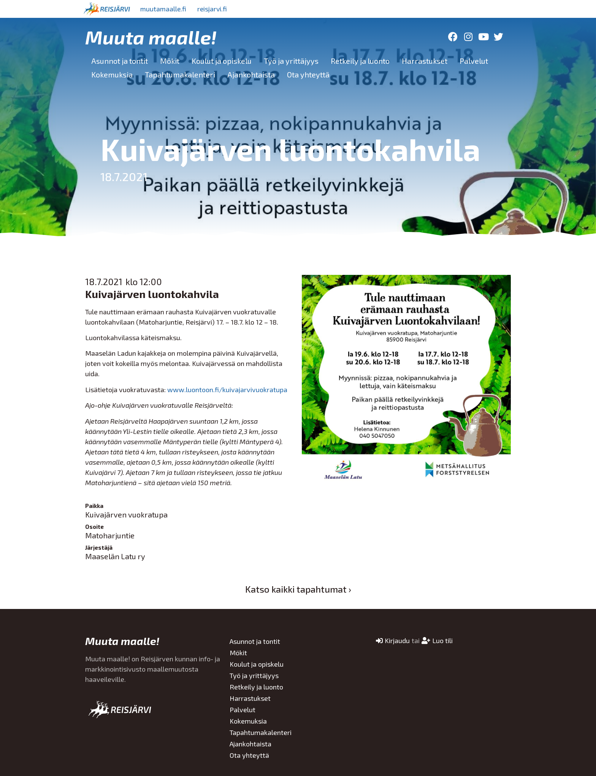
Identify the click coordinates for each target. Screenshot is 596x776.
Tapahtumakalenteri (180, 74)
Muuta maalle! (151, 36)
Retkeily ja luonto (360, 60)
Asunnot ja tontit (119, 60)
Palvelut (474, 60)
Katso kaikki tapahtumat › (298, 589)
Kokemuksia (112, 74)
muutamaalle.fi (163, 9)
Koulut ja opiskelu (222, 60)
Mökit (169, 60)
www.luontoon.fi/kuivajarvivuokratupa (227, 389)
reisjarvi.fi (214, 9)
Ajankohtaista (251, 74)
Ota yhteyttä (308, 74)
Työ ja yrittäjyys (291, 60)
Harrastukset (424, 60)
